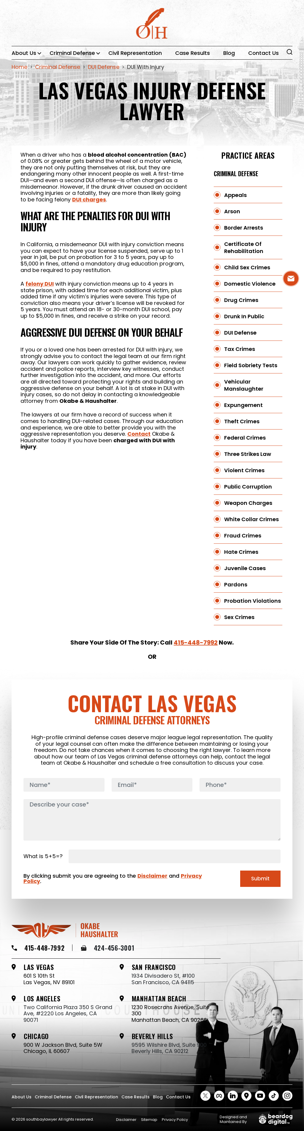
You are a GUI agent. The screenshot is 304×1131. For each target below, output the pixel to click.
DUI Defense (240, 332)
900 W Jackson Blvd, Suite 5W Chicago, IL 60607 (62, 1048)
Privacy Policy (175, 1119)
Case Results (192, 53)
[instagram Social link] (287, 1096)
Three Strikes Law (247, 454)
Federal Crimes (245, 437)
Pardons (235, 584)
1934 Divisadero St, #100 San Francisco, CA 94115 (163, 979)
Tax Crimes (239, 349)
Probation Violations (252, 601)
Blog (229, 53)
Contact (139, 434)
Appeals (235, 195)
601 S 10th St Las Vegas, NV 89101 (49, 979)
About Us (24, 53)
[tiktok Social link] (274, 1096)
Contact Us (263, 53)
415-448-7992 (196, 642)
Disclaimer (152, 875)
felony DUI (40, 283)
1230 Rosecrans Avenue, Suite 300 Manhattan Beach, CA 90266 (170, 1013)
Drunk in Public (244, 316)
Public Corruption (248, 486)
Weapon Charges (248, 503)
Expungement (243, 405)
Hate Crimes (241, 552)
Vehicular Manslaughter (243, 385)
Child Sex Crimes (247, 267)
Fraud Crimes (242, 535)
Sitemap (149, 1119)
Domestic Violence (250, 283)
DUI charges (89, 199)
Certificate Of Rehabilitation (243, 247)
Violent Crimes (244, 470)
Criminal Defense (72, 53)
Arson (232, 211)
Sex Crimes (239, 617)
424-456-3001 (107, 947)
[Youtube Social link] (260, 1096)
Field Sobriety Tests (250, 365)
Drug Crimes (241, 300)
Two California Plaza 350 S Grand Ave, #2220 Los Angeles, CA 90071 (67, 1013)
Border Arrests (243, 227)
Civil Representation (135, 53)
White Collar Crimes (251, 519)
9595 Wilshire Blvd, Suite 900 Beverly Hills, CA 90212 (169, 1048)
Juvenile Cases (245, 568)
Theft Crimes (241, 421)
